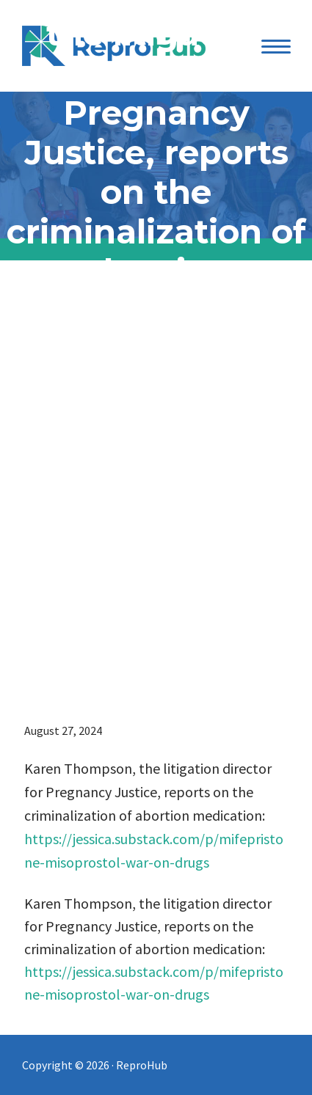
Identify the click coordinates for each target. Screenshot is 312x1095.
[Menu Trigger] (276, 46)
